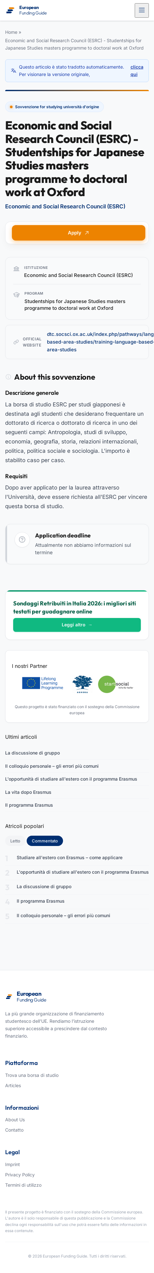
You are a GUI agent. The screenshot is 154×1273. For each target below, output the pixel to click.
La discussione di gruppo (32, 752)
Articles (13, 1085)
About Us (15, 1119)
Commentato (47, 840)
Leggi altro (77, 624)
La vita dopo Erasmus (28, 792)
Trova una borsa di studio (32, 1075)
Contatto (14, 1130)
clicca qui (137, 70)
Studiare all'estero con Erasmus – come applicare (69, 857)
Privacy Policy (20, 1174)
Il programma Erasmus (29, 805)
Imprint (12, 1164)
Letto (15, 840)
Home (11, 32)
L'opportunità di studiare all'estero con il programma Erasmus (71, 779)
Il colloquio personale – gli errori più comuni (52, 766)
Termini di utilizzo (23, 1185)
